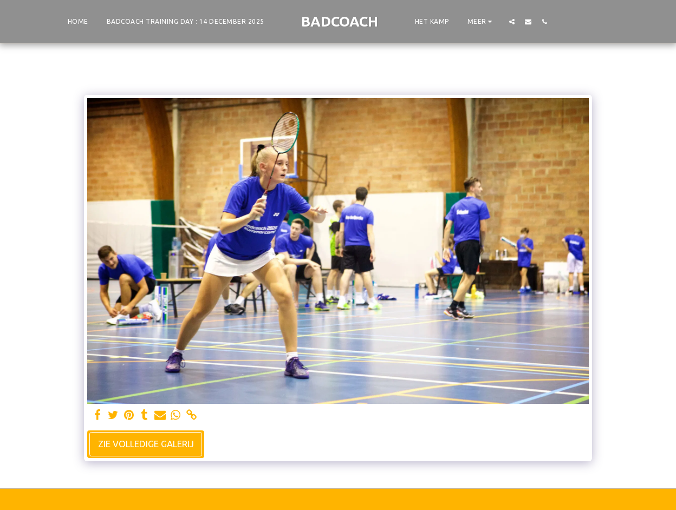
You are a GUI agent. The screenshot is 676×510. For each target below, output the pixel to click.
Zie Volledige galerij (146, 444)
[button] (511, 21)
